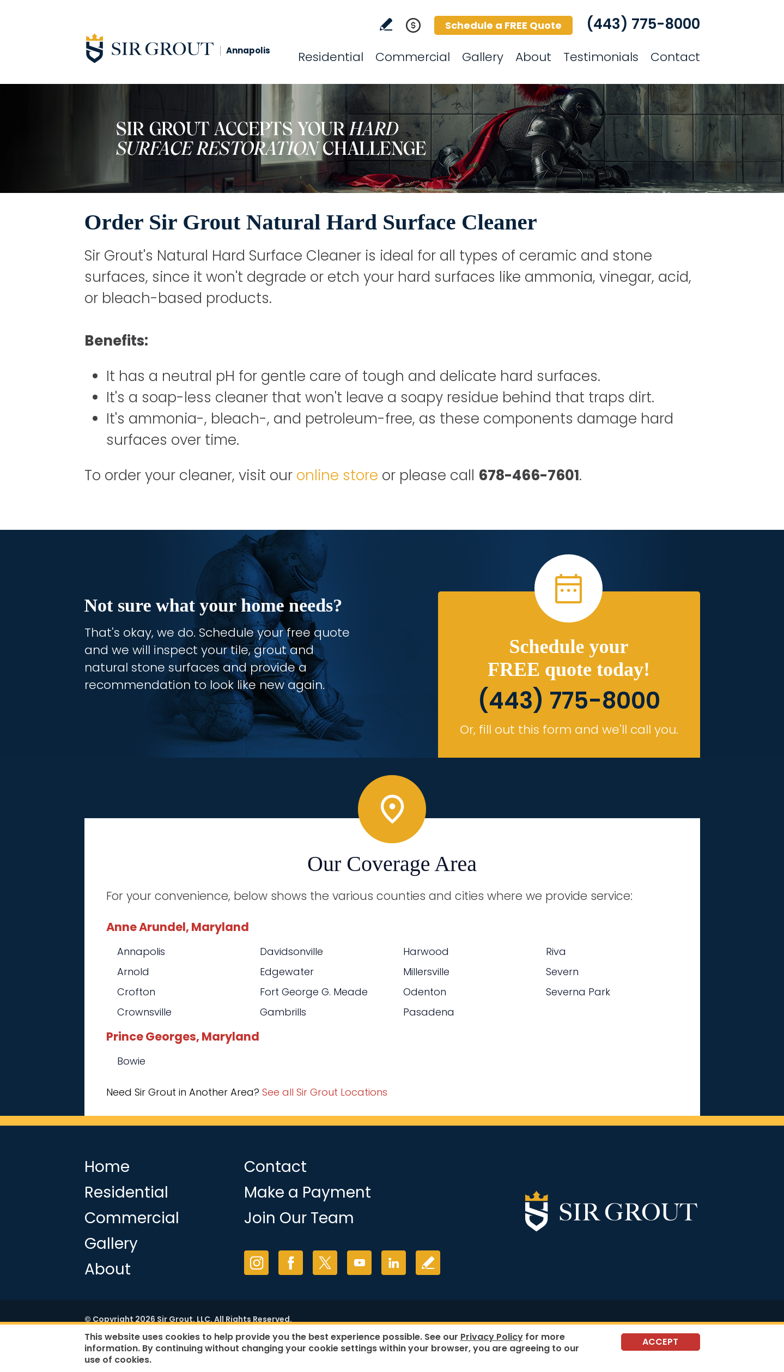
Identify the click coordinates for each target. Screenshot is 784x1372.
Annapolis (141, 951)
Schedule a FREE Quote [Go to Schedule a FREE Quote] (503, 25)
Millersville (426, 971)
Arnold (133, 971)
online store (337, 475)
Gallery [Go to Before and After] (482, 57)
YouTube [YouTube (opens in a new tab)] (359, 1262)
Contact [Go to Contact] (675, 57)
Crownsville (144, 1012)
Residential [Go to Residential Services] (330, 57)
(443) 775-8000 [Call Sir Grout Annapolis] (643, 24)
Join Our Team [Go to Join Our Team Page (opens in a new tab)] (299, 1218)
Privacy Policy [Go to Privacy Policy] (491, 1337)
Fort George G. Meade (314, 992)
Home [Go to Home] (107, 1166)
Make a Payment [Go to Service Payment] (307, 1192)
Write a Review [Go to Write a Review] (386, 24)
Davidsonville (291, 951)
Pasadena (428, 1012)
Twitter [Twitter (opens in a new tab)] (325, 1262)
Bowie (131, 1061)
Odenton (424, 992)
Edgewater (287, 971)
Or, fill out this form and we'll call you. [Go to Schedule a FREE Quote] (569, 729)
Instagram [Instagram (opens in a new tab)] (256, 1262)
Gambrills (283, 1012)
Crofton (136, 992)
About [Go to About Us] (533, 57)
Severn (562, 971)
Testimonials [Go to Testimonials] (601, 57)
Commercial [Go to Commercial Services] (412, 57)
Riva (556, 951)
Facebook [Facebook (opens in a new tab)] (290, 1262)
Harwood (426, 951)
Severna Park (578, 992)
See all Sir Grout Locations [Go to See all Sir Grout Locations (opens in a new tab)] (324, 1092)
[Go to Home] (182, 48)
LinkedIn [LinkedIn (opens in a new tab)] (393, 1262)
